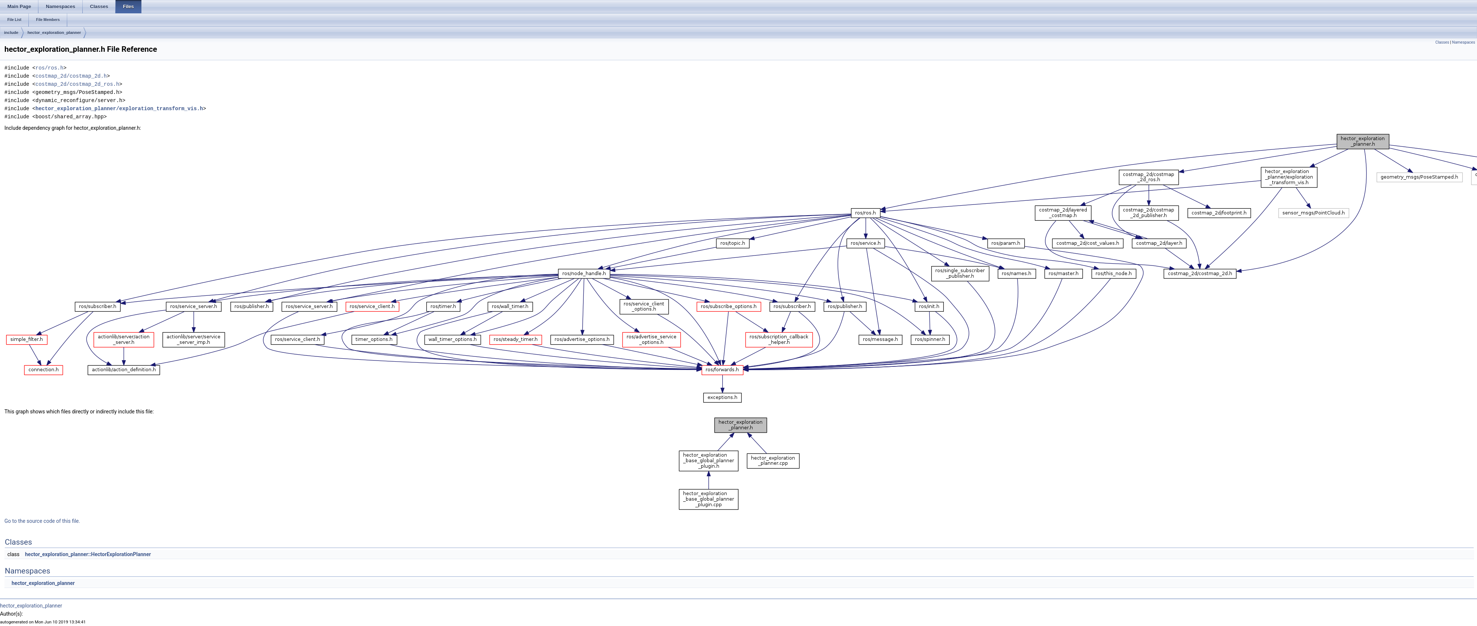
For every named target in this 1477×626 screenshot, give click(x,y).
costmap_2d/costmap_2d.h (71, 75)
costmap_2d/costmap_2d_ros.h (77, 84)
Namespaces (1463, 42)
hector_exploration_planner (54, 32)
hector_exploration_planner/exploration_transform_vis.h (119, 108)
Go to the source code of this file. (42, 521)
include (11, 32)
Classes (1442, 42)
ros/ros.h (49, 67)
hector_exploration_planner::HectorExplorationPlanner (88, 554)
